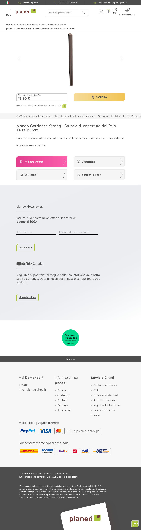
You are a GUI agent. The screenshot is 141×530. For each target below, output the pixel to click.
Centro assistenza (105, 385)
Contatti (62, 400)
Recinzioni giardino (56, 24)
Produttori (63, 395)
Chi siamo (63, 390)
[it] (7, 2)
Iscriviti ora (25, 247)
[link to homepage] (26, 11)
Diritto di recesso (104, 400)
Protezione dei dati (106, 395)
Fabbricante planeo (36, 24)
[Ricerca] (83, 12)
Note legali (64, 410)
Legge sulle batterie (106, 405)
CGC (96, 390)
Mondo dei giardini (15, 24)
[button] (7, 2)
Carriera (62, 405)
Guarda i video (27, 297)
